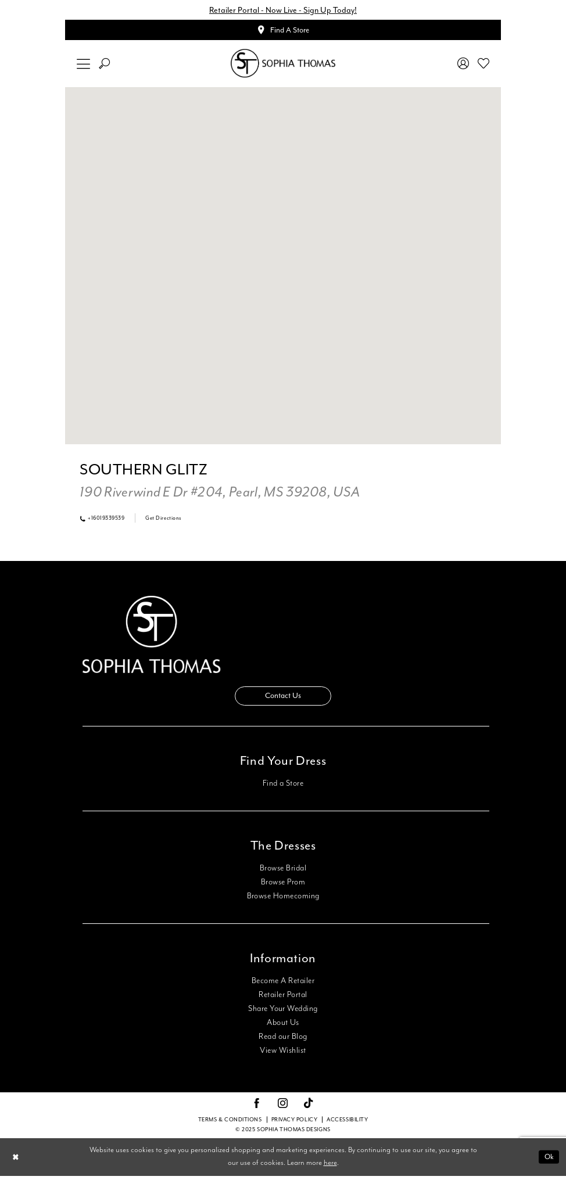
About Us (283, 1026)
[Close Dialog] (16, 1161)
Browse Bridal (283, 872)
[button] (84, 65)
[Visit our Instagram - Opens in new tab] (283, 1108)
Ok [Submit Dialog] (548, 1161)
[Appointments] (283, 31)
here (330, 1167)
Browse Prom (283, 886)
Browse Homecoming (283, 900)
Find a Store (283, 787)
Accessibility (347, 1124)
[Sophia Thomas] (283, 65)
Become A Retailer (283, 985)
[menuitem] (84, 65)
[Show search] (104, 65)
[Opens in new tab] (220, 495)
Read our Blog (283, 1040)
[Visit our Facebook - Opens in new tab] (257, 1108)
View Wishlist (283, 1054)
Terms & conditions (230, 1124)
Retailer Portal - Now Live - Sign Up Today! (283, 10)
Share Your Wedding (282, 1012)
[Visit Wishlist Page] (484, 65)
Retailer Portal (283, 998)
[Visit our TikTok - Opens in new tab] (309, 1108)
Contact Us (283, 699)
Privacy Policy (294, 1124)
